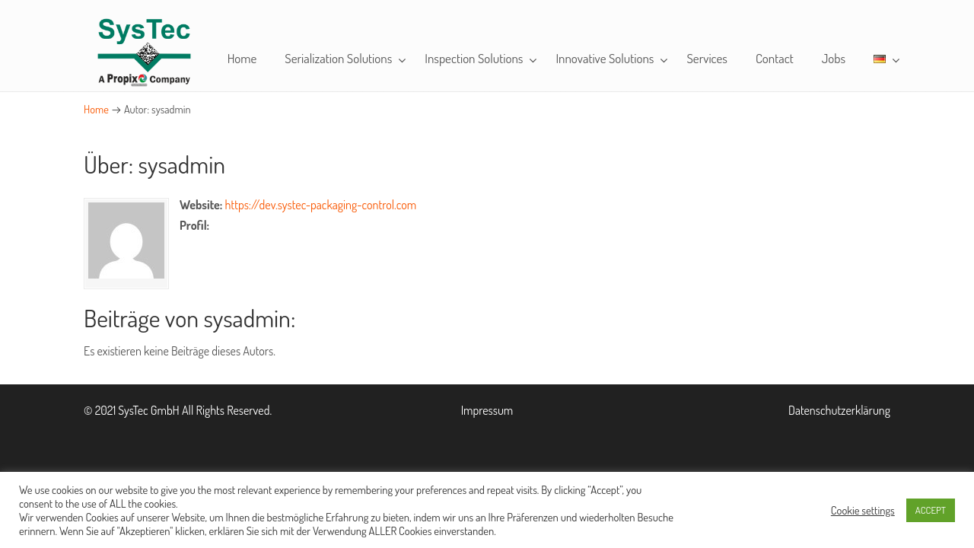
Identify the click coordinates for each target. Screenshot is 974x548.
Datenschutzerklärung (839, 410)
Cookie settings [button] (863, 510)
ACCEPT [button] (930, 510)
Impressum (487, 410)
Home (96, 109)
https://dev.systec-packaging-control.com (321, 204)
